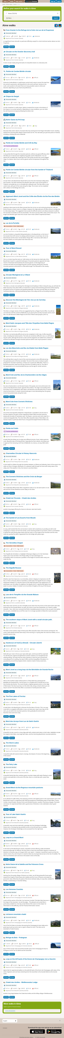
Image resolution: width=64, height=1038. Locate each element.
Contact (5, 1028)
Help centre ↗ (20, 1)
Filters (8, 18)
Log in (59, 1)
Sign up (53, 1)
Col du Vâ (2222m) (10, 1011)
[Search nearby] (57, 13)
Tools (5, 1)
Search (56, 18)
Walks (12, 1)
